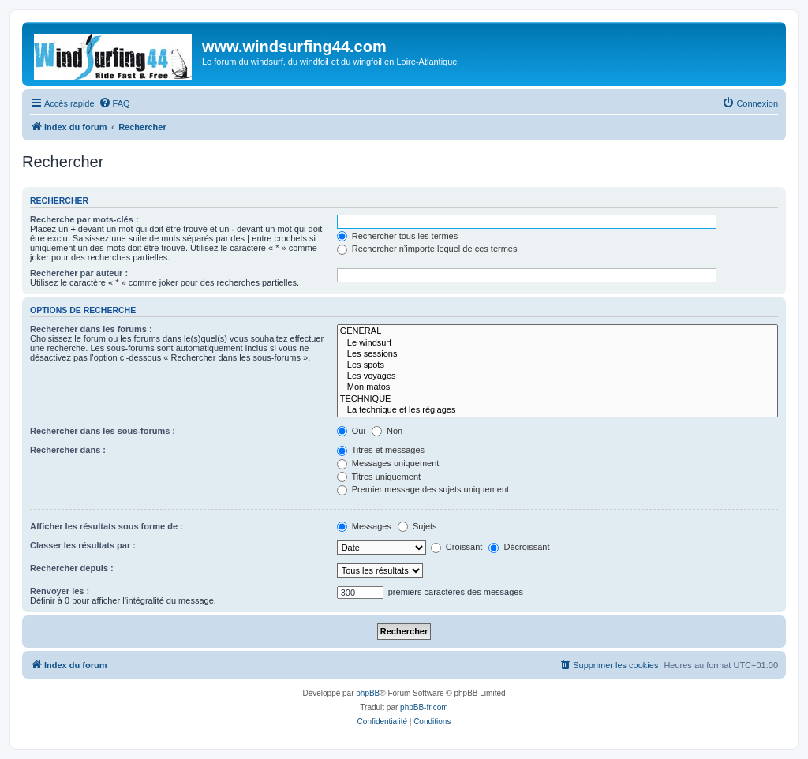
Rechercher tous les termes (397, 236)
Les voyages (557, 376)
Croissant (457, 546)
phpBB (368, 693)
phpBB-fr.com (424, 707)
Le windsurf (557, 343)
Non (387, 431)
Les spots (557, 365)
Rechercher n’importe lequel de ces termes (427, 248)
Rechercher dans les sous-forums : (102, 431)
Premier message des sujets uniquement (423, 489)
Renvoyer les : (59, 591)
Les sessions (557, 354)
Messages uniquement (388, 463)
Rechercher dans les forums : (91, 329)
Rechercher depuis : (72, 568)
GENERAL (557, 331)
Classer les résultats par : (83, 545)
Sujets (417, 526)
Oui (351, 431)
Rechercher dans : (68, 449)
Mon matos (557, 387)
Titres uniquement (379, 476)
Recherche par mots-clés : (84, 219)
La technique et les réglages (557, 410)
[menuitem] (114, 103)
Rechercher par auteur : (79, 273)
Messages (364, 526)
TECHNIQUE (557, 399)
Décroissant (518, 546)
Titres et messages (381, 449)
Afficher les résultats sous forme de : (106, 526)
